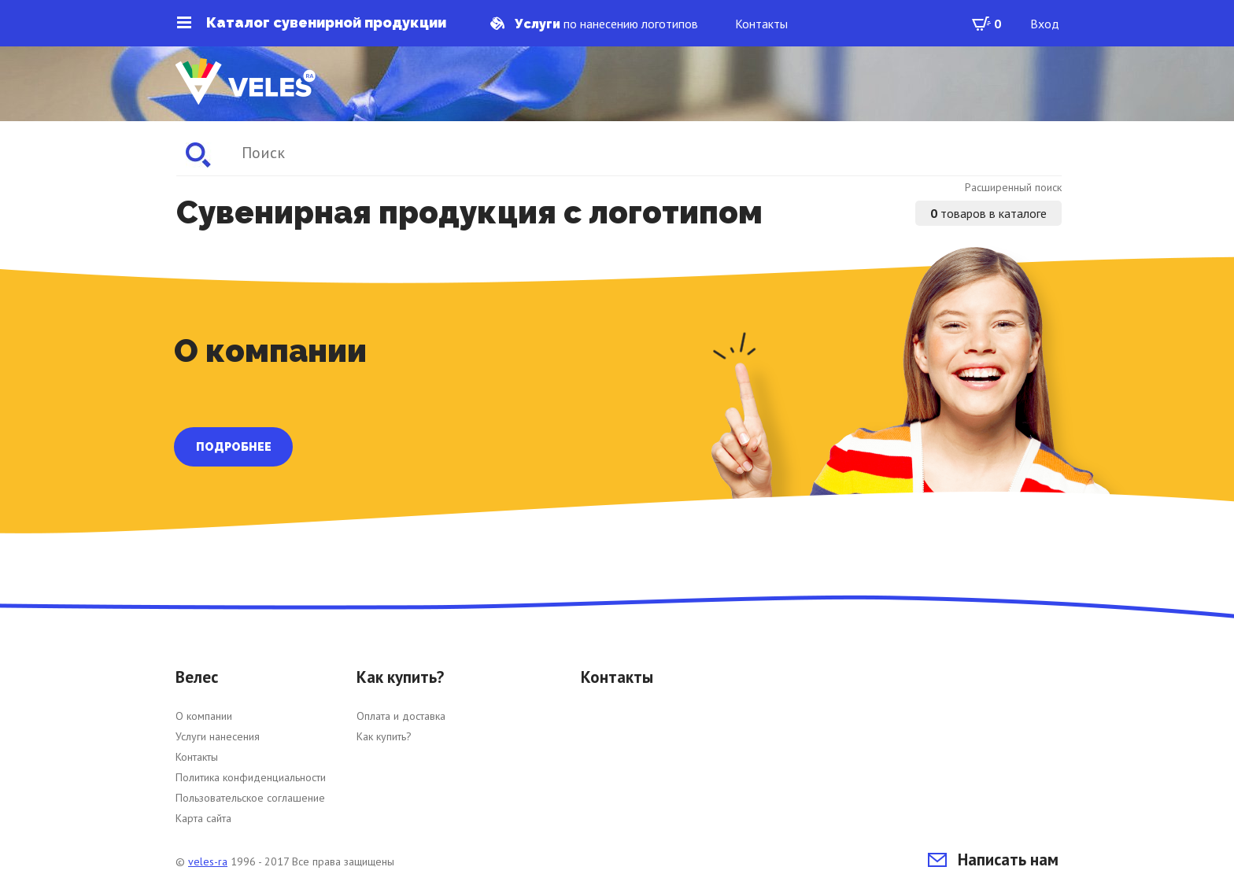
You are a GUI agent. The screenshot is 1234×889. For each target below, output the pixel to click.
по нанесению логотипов (594, 24)
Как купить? (384, 736)
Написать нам (993, 859)
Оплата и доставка (401, 716)
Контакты (761, 24)
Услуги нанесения (217, 736)
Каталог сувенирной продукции (311, 23)
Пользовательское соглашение (250, 798)
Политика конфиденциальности (250, 777)
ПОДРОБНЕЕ (234, 447)
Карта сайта (203, 818)
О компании (203, 716)
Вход (1044, 24)
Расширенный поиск (1013, 187)
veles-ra (207, 861)
